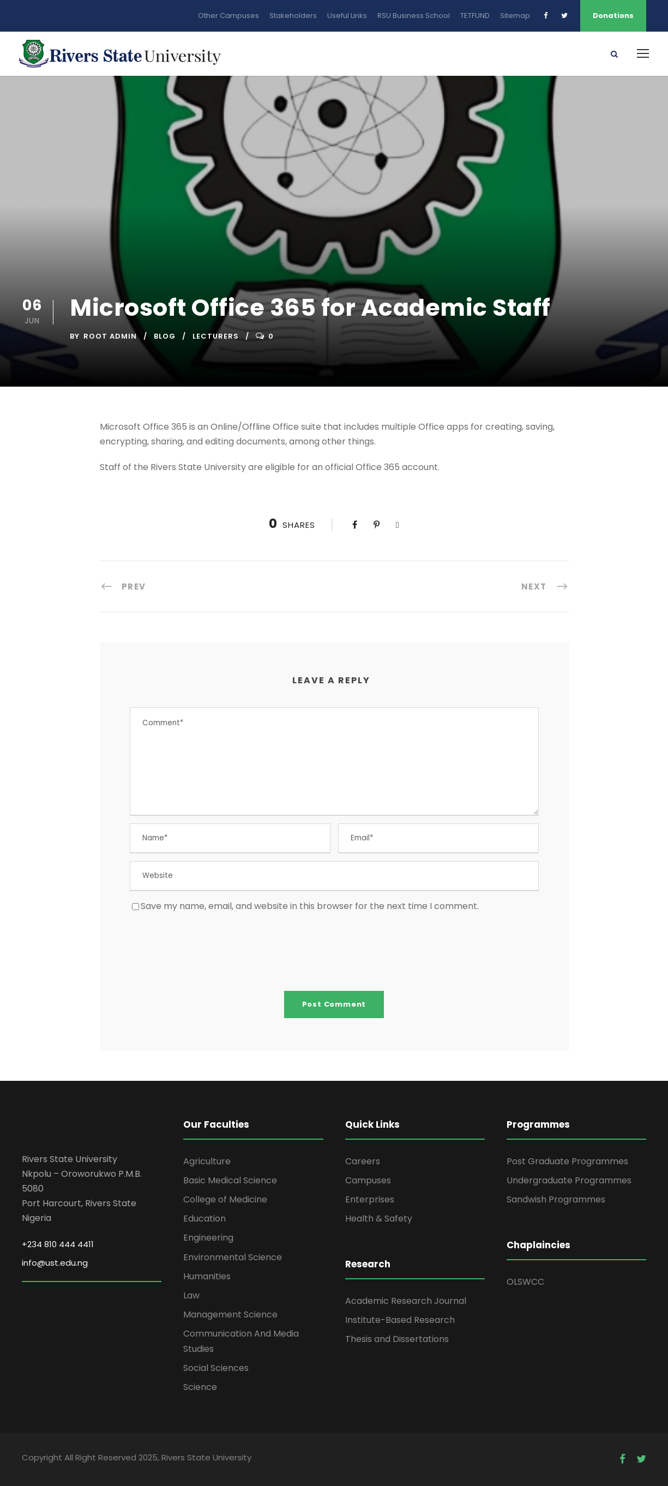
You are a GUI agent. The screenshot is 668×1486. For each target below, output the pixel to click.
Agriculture (207, 1161)
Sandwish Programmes (556, 1199)
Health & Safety (378, 1218)
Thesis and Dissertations (397, 1339)
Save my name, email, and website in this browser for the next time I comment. (310, 906)
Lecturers (215, 336)
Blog (165, 336)
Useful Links (347, 15)
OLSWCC (525, 1282)
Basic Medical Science (230, 1180)
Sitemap (515, 15)
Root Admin (110, 336)
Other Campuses (228, 15)
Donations (613, 15)
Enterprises (369, 1199)
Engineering (208, 1237)
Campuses (368, 1180)
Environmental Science (232, 1257)
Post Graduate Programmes (567, 1161)
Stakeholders (293, 15)
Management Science (230, 1314)
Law (191, 1295)
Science (200, 1387)
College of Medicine (225, 1199)
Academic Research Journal (405, 1301)
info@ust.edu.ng (55, 1262)
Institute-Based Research (400, 1320)
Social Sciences (216, 1368)
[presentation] (213, 951)
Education (204, 1218)
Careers (362, 1161)
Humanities (207, 1276)
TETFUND (475, 15)
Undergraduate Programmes (569, 1180)
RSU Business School (413, 15)
